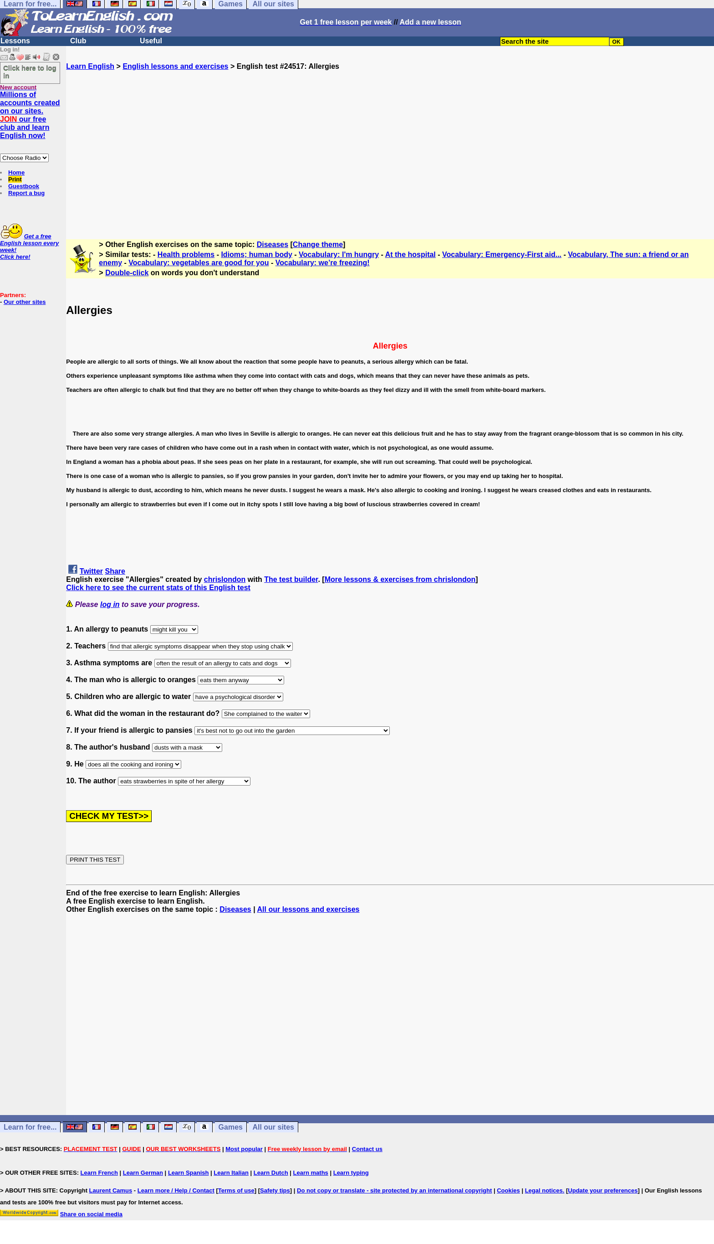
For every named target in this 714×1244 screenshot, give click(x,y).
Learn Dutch (271, 1172)
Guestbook (23, 186)
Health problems (186, 254)
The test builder (291, 579)
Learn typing (351, 1172)
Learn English (90, 66)
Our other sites (25, 301)
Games (231, 1127)
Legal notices (544, 1190)
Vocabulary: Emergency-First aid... (501, 254)
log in (110, 604)
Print (15, 179)
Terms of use (236, 1190)
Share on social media (91, 1214)
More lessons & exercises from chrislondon (400, 579)
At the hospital (410, 254)
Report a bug (26, 193)
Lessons (15, 41)
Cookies (508, 1190)
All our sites (273, 1127)
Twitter (91, 571)
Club (78, 41)
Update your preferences (603, 1190)
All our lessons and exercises (308, 909)
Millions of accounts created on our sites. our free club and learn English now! (30, 115)
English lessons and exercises (175, 66)
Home (16, 172)
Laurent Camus (111, 1190)
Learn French (99, 1172)
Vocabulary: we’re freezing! (322, 263)
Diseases (272, 244)
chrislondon (225, 579)
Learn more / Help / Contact (176, 1190)
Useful (151, 41)
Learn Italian (231, 1172)
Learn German (143, 1172)
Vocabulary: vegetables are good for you (198, 263)
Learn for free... (30, 1127)
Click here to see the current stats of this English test (158, 587)
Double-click (126, 273)
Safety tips (275, 1190)
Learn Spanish (188, 1172)
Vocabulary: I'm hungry (339, 254)
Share (115, 571)
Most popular (244, 1149)
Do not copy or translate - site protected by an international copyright (394, 1190)
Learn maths (310, 1172)
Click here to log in (29, 71)
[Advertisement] (390, 151)
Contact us (367, 1149)
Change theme (318, 244)
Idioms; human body (256, 254)
